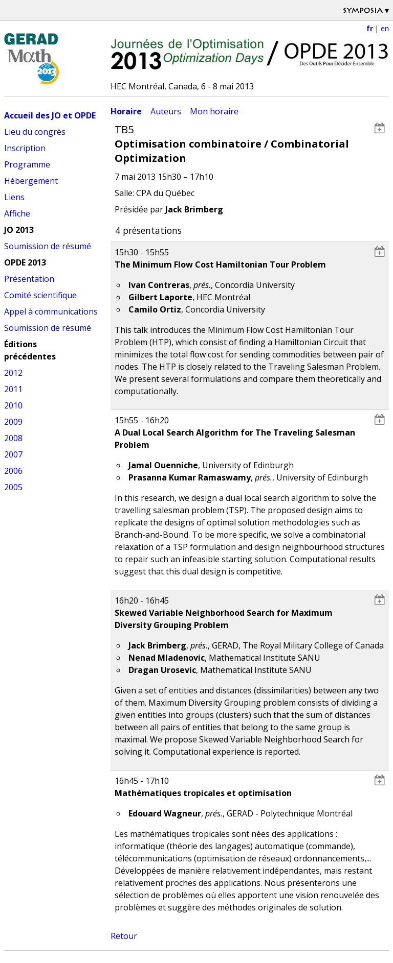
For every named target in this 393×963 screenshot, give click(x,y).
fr (369, 28)
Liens (14, 197)
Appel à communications (51, 311)
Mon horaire (214, 111)
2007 (13, 454)
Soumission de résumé (47, 246)
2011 (13, 389)
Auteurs (165, 111)
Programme (27, 164)
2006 (13, 470)
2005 (13, 487)
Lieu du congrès (35, 131)
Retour (124, 936)
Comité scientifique (40, 295)
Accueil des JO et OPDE (50, 115)
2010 (13, 405)
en (385, 28)
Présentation (29, 278)
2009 (13, 421)
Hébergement (31, 180)
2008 (13, 438)
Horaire (126, 111)
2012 (13, 372)
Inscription (25, 148)
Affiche (17, 213)
